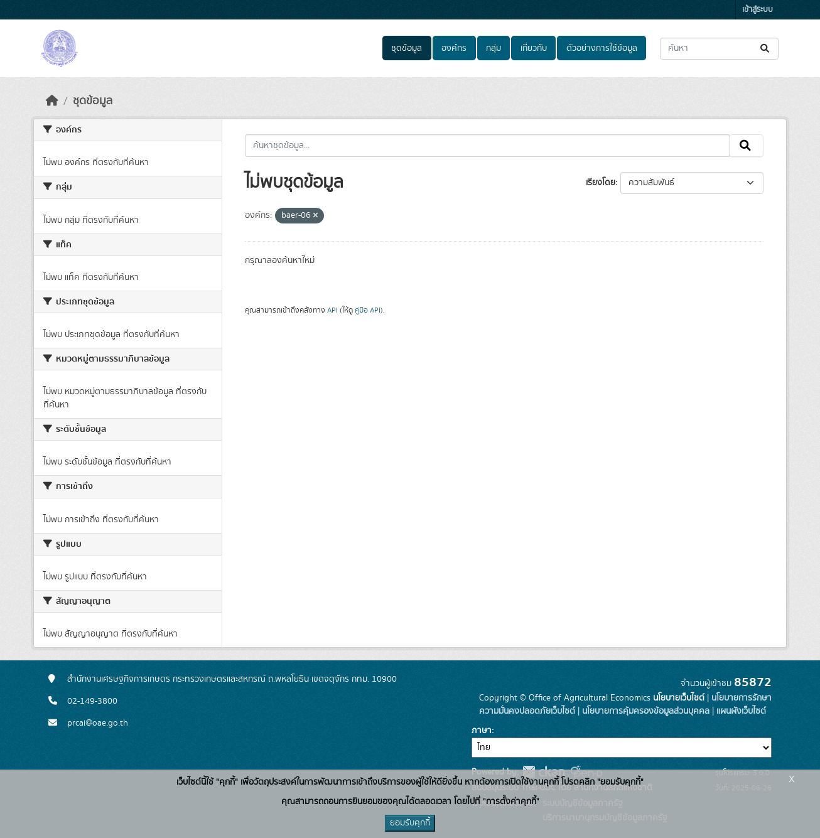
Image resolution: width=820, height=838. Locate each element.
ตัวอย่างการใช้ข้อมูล (601, 48)
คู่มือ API (367, 310)
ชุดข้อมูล (406, 48)
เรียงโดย (600, 182)
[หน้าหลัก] (52, 101)
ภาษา (482, 730)
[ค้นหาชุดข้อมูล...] (719, 49)
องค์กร (454, 48)
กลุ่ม (493, 48)
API (332, 310)
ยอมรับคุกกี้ (410, 823)
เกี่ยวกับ (534, 48)
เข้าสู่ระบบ (757, 10)
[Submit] (765, 49)
